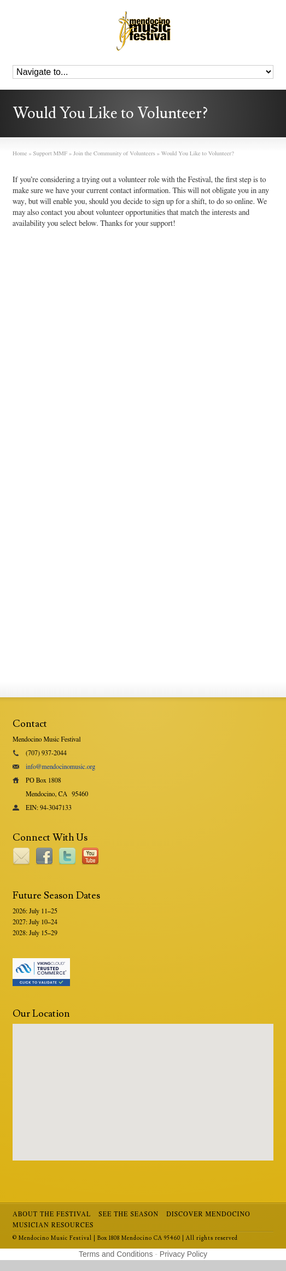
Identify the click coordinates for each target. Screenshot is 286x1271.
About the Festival (52, 1214)
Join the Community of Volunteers (114, 153)
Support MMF (50, 153)
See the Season (128, 1214)
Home (20, 153)
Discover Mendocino (208, 1214)
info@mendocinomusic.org (60, 766)
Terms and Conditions (116, 1254)
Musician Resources (53, 1225)
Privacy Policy (183, 1254)
